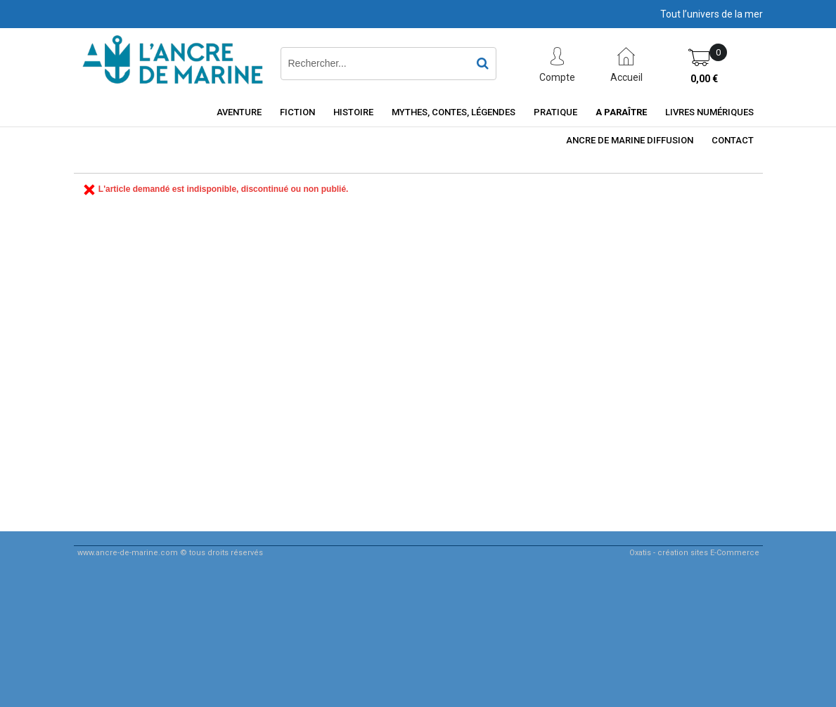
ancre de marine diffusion (629, 140)
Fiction (297, 112)
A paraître (621, 112)
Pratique (555, 112)
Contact (733, 140)
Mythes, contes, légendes (453, 112)
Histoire (353, 112)
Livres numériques (709, 112)
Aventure (239, 112)
